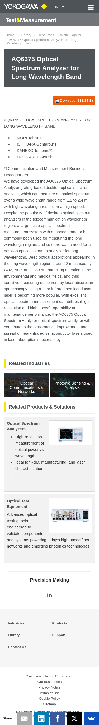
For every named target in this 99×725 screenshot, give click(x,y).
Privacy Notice (49, 687)
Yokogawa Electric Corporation (49, 676)
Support (59, 635)
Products (59, 623)
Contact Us (17, 647)
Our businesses (49, 682)
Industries (16, 623)
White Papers (70, 35)
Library (26, 35)
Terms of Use (49, 693)
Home (10, 35)
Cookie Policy (49, 698)
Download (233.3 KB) (74, 101)
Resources (45, 35)
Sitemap (49, 704)
